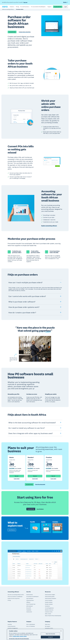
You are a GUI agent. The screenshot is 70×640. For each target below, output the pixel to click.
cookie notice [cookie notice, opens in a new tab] (16, 636)
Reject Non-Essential (50, 633)
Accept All (50, 637)
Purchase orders (19, 10)
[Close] (61, 631)
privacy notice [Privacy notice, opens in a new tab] (23, 636)
